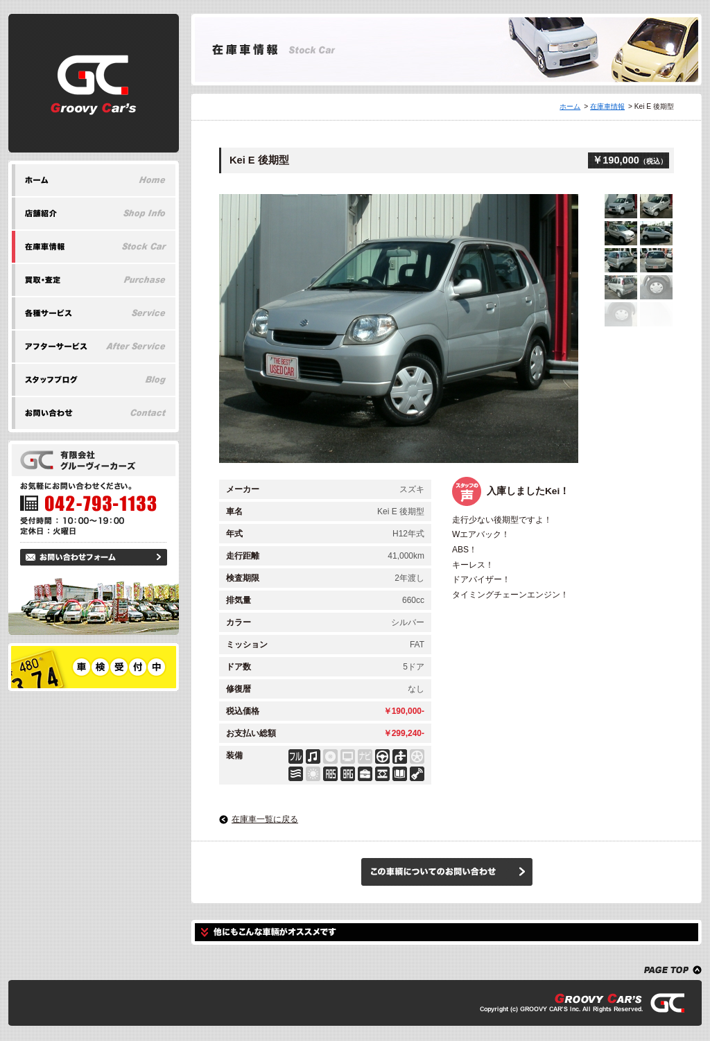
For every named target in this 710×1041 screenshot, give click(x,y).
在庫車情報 (607, 106)
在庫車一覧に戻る (265, 819)
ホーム (570, 106)
